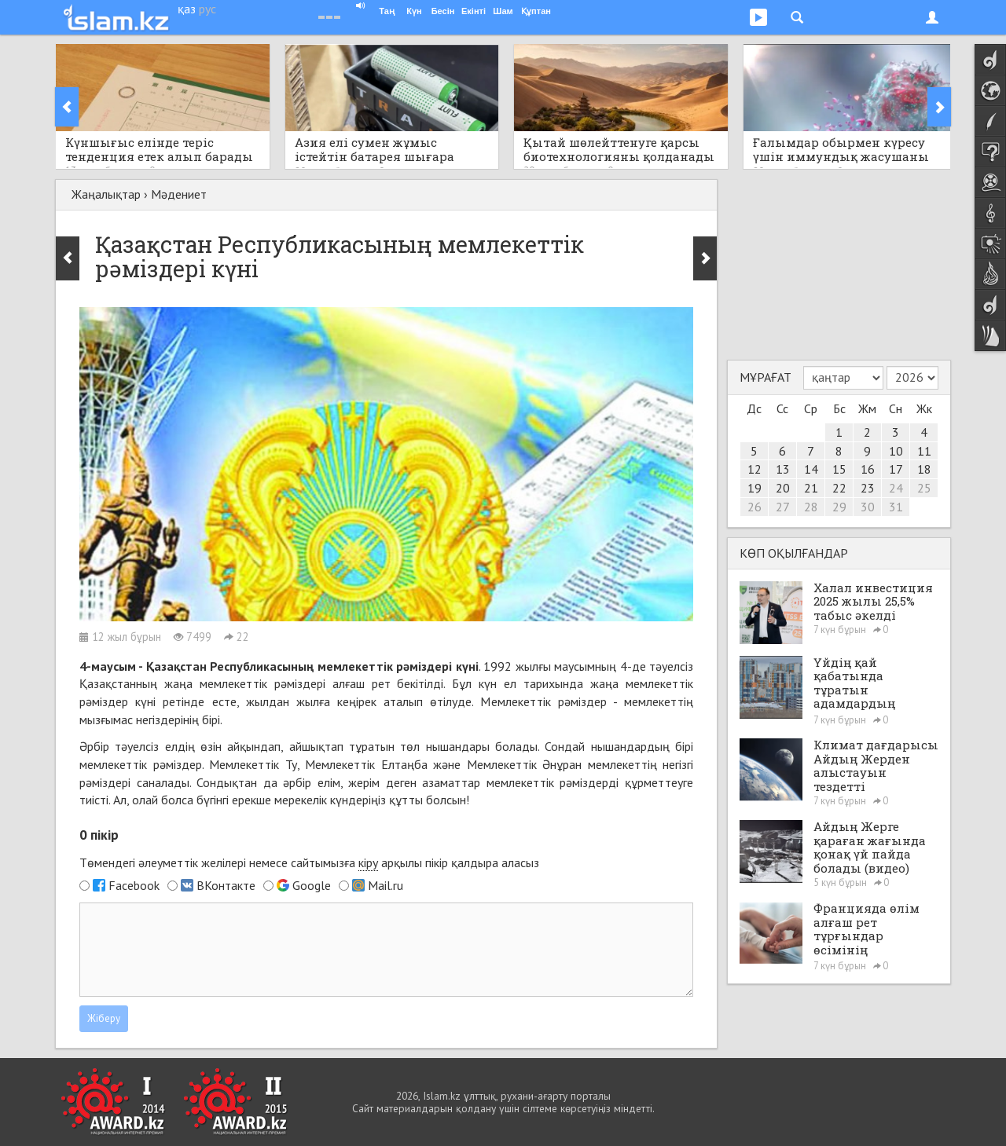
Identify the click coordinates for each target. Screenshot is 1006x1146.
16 (868, 469)
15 (839, 469)
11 (924, 451)
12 (754, 469)
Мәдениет (179, 194)
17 (896, 469)
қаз (187, 8)
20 (783, 488)
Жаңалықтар (106, 194)
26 (754, 506)
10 (896, 451)
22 (839, 488)
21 (811, 488)
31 (896, 506)
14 (811, 469)
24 (896, 488)
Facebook (134, 885)
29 (839, 506)
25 (924, 488)
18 (924, 469)
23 (868, 488)
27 (783, 506)
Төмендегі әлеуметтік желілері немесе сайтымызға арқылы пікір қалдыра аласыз (309, 863)
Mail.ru (385, 885)
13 (783, 469)
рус (207, 8)
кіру (368, 862)
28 (811, 506)
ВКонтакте (225, 885)
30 (868, 506)
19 (754, 488)
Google (311, 885)
